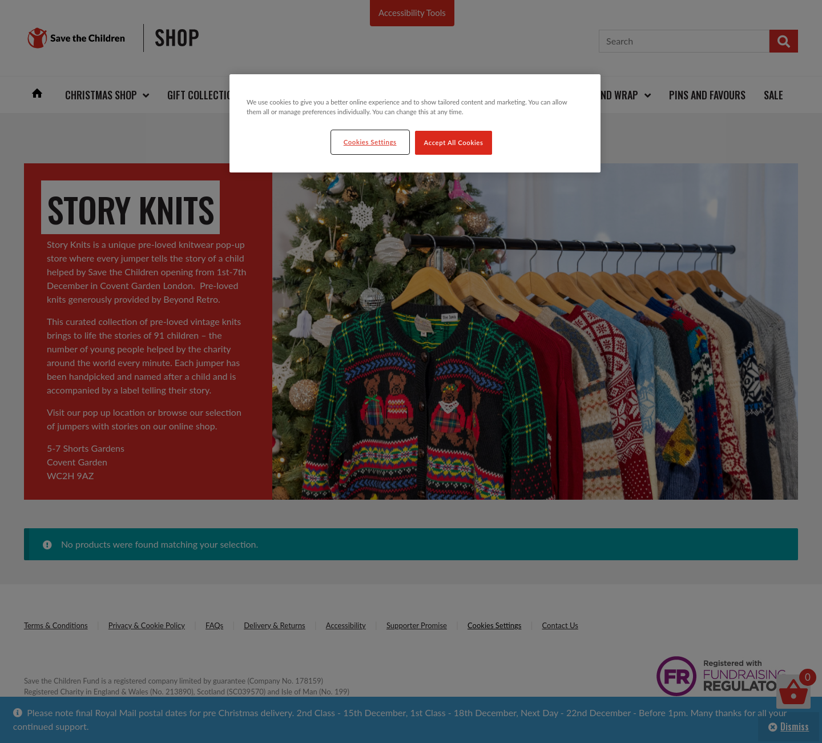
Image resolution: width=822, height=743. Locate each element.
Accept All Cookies (453, 142)
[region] (415, 123)
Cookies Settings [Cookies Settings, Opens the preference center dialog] (370, 142)
